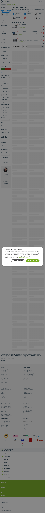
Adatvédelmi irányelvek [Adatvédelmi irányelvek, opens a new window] (23, 257)
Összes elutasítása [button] (18, 260)
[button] (12, 263)
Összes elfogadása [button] (32, 260)
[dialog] (22, 256)
